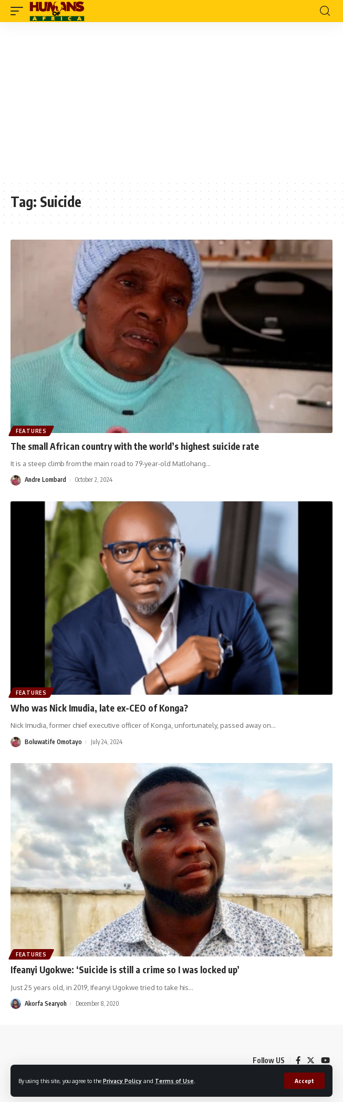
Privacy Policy (122, 1080)
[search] (324, 11)
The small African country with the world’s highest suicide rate (135, 446)
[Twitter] (310, 1060)
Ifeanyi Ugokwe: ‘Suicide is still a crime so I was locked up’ (125, 969)
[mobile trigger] (19, 11)
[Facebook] (298, 1060)
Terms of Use (174, 1080)
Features (31, 431)
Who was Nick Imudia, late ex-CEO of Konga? (99, 708)
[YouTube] (325, 1060)
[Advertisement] (171, 100)
